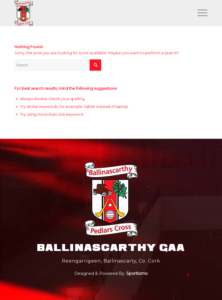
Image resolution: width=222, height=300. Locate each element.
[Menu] (200, 13)
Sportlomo (137, 273)
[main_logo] (23, 13)
